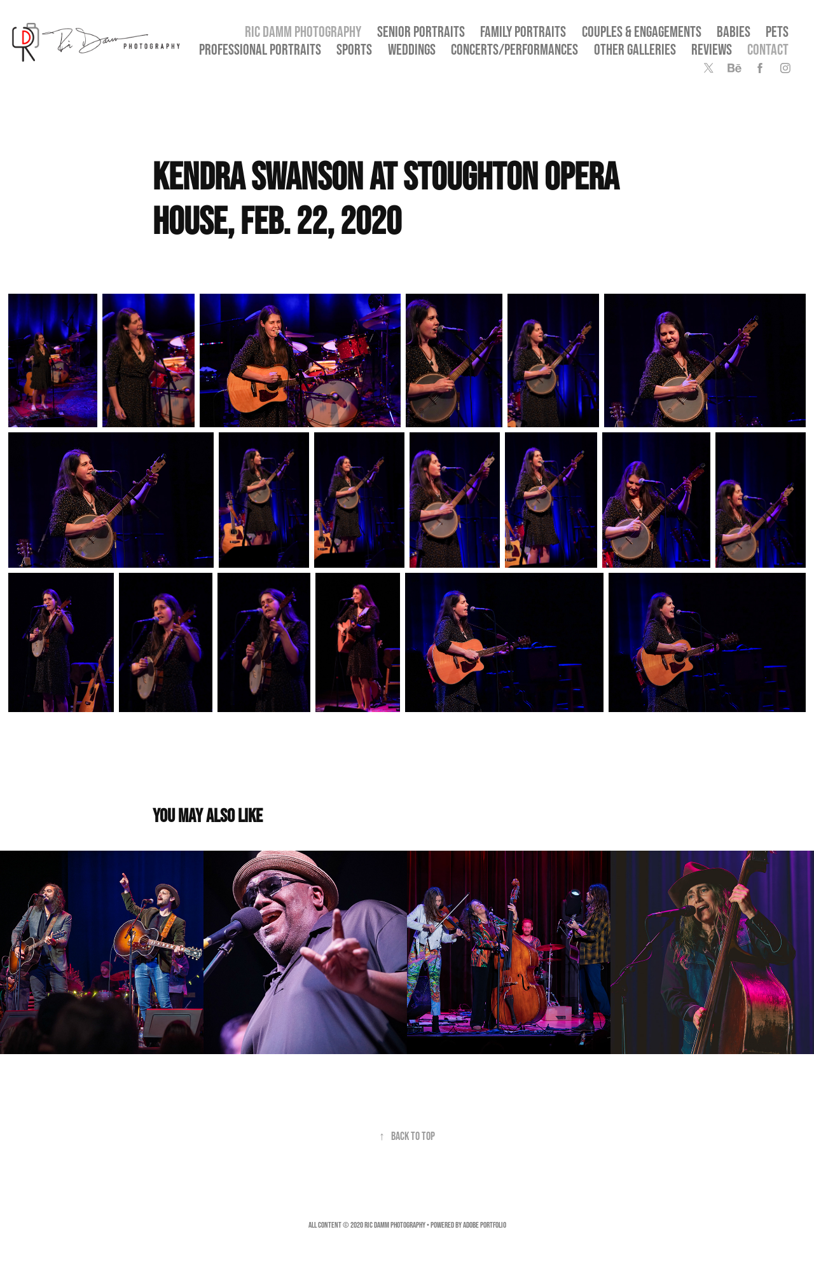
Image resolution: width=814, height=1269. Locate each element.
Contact (768, 49)
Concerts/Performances (514, 49)
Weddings (412, 49)
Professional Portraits (260, 49)
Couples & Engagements (641, 31)
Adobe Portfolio (484, 1225)
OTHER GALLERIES (635, 49)
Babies (733, 31)
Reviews (711, 49)
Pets (777, 31)
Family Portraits (523, 31)
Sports (354, 49)
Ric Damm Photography (303, 31)
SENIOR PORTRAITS (421, 31)
